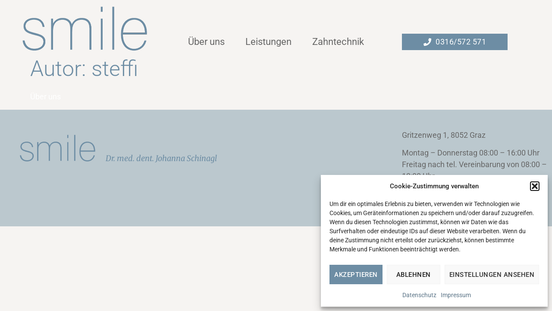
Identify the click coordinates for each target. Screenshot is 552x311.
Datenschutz (419, 295)
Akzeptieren (356, 275)
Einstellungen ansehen (492, 275)
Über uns (206, 41)
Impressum (456, 295)
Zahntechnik (338, 41)
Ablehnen (413, 275)
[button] (534, 186)
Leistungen (268, 41)
